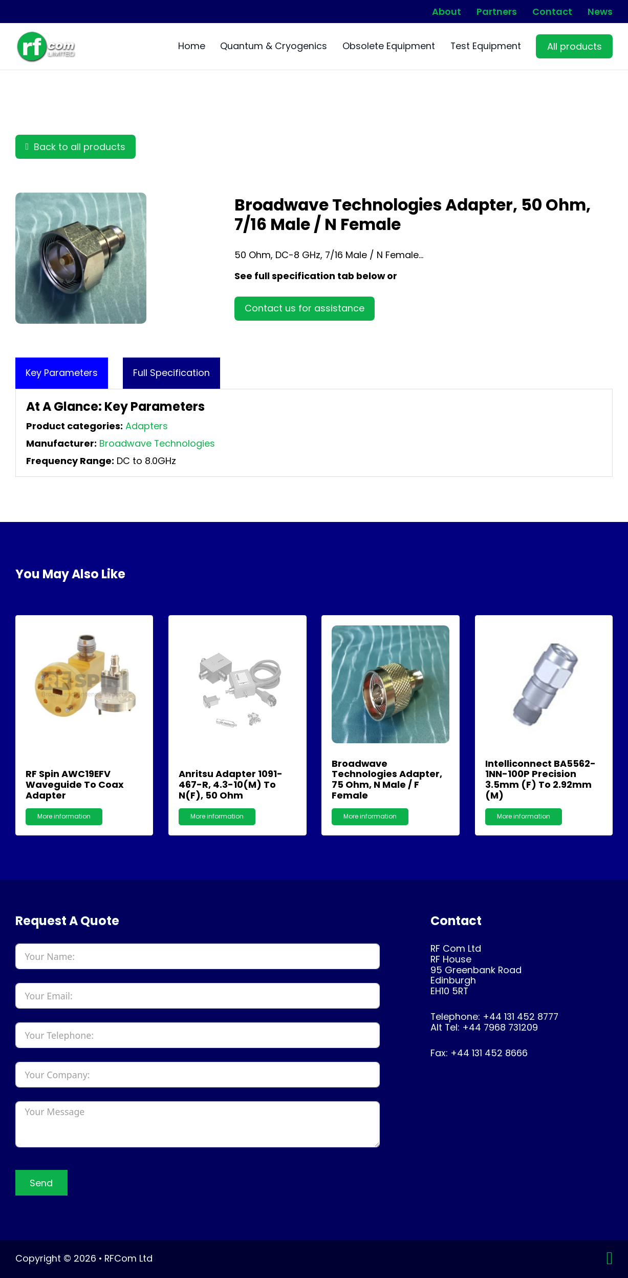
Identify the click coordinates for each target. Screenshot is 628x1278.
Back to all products (76, 146)
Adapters (146, 426)
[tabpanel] (314, 433)
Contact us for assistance (304, 308)
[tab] (61, 373)
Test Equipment (485, 46)
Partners (497, 11)
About (446, 11)
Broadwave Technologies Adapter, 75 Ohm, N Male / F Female (387, 779)
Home (191, 46)
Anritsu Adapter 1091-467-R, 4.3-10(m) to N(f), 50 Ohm (231, 784)
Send (41, 1183)
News (600, 11)
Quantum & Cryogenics (273, 46)
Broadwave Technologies (157, 443)
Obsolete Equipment (388, 46)
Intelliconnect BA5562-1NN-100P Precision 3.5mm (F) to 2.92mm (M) (540, 779)
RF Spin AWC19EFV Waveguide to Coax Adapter (75, 784)
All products (574, 46)
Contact (552, 11)
